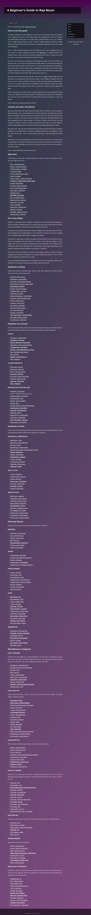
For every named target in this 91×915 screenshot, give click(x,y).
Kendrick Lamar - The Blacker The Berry (21, 565)
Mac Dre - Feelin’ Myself (17, 682)
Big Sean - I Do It (15, 670)
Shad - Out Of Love (15, 589)
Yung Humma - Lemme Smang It (19, 736)
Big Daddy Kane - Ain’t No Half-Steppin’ (21, 667)
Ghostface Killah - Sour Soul (18, 291)
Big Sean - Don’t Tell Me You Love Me (20, 557)
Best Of (69, 31)
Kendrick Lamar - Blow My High (19, 513)
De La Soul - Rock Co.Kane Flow (19, 376)
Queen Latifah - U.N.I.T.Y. (17, 809)
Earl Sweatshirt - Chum (16, 398)
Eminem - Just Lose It (16, 707)
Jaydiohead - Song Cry (16, 635)
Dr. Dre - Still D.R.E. (15, 752)
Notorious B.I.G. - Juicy (16, 686)
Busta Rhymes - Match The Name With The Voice (24, 450)
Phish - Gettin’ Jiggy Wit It (17, 850)
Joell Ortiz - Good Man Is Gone (19, 508)
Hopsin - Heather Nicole (17, 601)
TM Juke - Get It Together (17, 545)
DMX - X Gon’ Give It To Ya (17, 750)
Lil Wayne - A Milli (15, 717)
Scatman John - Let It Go (17, 855)
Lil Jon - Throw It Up (16, 888)
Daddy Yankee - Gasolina (17, 825)
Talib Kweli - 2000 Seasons (17, 464)
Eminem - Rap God (15, 479)
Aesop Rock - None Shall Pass (18, 442)
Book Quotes (71, 36)
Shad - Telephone (15, 359)
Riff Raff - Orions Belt (16, 724)
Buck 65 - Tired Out (15, 572)
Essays (69, 24)
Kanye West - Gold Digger (17, 190)
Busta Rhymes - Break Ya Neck (19, 447)
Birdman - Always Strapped (17, 747)
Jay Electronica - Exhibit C (17, 461)
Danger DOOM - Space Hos (18, 503)
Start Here (43, 52)
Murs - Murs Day (15, 540)
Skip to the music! (31, 26)
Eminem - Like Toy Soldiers (18, 401)
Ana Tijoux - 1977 (15, 783)
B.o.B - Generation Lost (16, 535)
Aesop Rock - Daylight (16, 367)
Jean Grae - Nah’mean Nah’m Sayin (20, 298)
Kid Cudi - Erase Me (16, 584)
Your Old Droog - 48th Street (18, 320)
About (69, 26)
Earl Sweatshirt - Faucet (17, 577)
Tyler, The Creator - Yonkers (18, 623)
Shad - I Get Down (15, 205)
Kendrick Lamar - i (15, 193)
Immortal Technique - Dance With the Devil (22, 405)
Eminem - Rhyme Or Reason (18, 289)
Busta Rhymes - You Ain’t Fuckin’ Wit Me (21, 284)
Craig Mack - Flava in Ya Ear (18, 501)
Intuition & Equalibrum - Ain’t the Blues (21, 296)
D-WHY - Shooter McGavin (17, 371)
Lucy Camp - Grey (15, 806)
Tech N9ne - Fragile (15, 645)
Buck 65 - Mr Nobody (16, 560)
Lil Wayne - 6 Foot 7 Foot (17, 303)
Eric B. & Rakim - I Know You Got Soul (21, 178)
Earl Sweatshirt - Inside (16, 599)
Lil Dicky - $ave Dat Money (17, 715)
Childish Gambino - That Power (19, 396)
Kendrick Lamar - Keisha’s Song (19, 611)
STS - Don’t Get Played (16, 310)
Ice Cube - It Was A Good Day (18, 185)
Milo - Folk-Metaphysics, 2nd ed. (19, 352)
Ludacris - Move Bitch (16, 890)
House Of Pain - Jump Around (18, 677)
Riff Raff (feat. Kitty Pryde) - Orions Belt (21, 811)
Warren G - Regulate (16, 209)
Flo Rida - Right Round (16, 183)
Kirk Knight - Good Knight (17, 484)
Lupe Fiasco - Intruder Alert (17, 613)
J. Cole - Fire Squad (15, 459)
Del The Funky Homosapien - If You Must (21, 705)
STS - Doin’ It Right (15, 726)
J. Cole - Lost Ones (15, 604)
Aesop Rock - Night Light (17, 369)
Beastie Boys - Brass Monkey (18, 279)
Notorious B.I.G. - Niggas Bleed (19, 415)
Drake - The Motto (15, 176)
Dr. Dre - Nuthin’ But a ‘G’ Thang (19, 174)
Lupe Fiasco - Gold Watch (17, 305)
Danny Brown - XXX (15, 575)
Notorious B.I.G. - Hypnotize (18, 200)
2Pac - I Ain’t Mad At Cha (17, 164)
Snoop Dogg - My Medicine (17, 858)
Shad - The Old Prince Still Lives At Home (22, 731)
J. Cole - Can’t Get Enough (17, 710)
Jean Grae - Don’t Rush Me (18, 792)
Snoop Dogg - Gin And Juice (18, 207)
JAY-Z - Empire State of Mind (18, 188)
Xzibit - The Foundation (16, 547)
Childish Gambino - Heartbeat (18, 169)
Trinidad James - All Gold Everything (20, 734)
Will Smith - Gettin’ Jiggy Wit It (18, 212)
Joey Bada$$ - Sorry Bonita (18, 510)
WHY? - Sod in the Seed (17, 862)
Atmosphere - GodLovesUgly (18, 338)
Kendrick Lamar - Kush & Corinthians (20, 582)
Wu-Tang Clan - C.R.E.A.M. (18, 214)
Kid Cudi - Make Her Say (17, 300)
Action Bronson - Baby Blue (18, 555)
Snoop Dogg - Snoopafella (17, 417)
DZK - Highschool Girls (16, 881)
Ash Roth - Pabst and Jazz (17, 277)
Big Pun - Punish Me (16, 474)
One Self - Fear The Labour (18, 308)
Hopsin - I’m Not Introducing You (19, 886)
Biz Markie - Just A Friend (17, 391)
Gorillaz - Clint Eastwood (17, 675)
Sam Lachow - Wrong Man (17, 618)
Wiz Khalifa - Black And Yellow (18, 317)
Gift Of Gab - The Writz (16, 293)
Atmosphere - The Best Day (18, 533)
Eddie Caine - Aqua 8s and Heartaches (21, 345)
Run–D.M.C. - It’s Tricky (17, 202)
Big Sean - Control (15, 445)
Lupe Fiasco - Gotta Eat (17, 719)
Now (69, 29)
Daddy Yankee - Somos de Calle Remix (21, 827)
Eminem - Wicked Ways (17, 454)
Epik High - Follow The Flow (18, 379)
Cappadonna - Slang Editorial (18, 498)
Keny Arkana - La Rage (16, 832)
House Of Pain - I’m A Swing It (18, 757)
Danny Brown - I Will (16, 883)
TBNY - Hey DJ (14, 834)
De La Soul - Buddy (15, 171)
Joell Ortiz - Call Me (15, 412)
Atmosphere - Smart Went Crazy (19, 665)
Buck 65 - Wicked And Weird (18, 166)
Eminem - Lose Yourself (17, 538)
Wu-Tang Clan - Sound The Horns (19, 517)
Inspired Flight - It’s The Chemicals (20, 579)
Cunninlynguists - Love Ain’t (18, 476)
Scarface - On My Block (17, 312)
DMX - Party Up (14, 672)
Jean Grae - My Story (16, 797)
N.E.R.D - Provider (15, 640)
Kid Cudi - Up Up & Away (17, 587)
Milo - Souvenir (14, 354)
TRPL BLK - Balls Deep (16, 898)
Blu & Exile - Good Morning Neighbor (20, 281)
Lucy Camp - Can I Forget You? (19, 804)
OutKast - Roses (15, 722)
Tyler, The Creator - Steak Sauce (19, 905)
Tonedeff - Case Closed (16, 488)
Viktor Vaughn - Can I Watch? (18, 422)
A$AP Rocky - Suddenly (17, 496)
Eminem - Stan (14, 403)
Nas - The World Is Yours (17, 197)
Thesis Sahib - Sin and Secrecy (19, 515)
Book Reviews (71, 34)
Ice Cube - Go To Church (17, 759)
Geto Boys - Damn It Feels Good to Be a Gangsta (24, 754)
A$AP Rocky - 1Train (16, 440)
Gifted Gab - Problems (16, 790)
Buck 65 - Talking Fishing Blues (19, 848)
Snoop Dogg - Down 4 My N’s (18, 766)
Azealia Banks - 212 (15, 785)
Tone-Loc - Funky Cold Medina (18, 900)
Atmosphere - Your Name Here (18, 631)
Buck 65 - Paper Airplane (17, 846)
